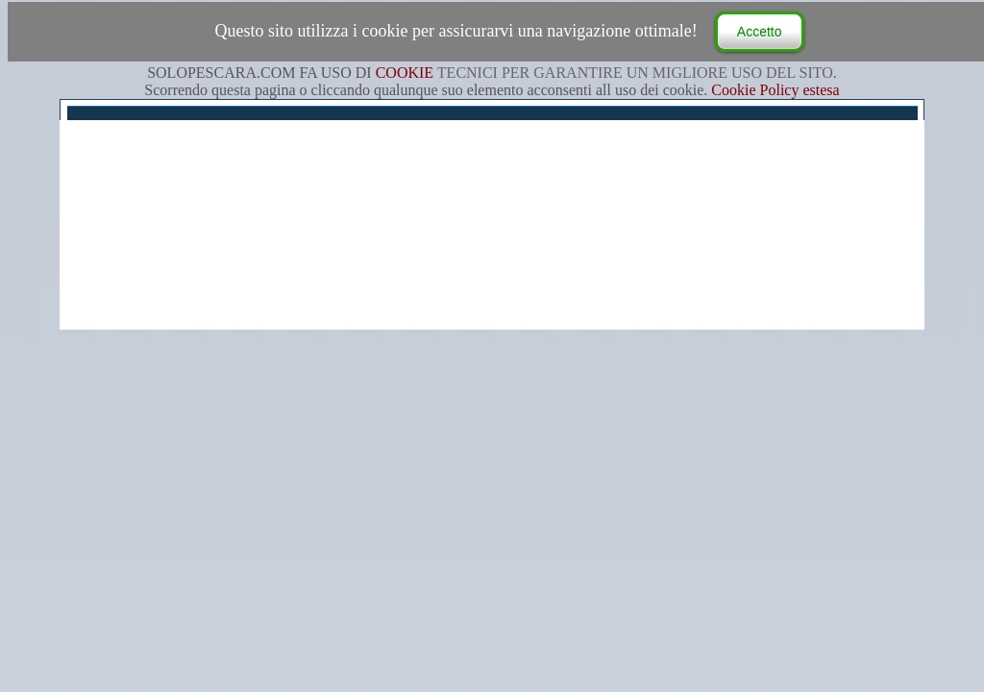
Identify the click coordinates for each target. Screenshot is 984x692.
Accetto (759, 31)
